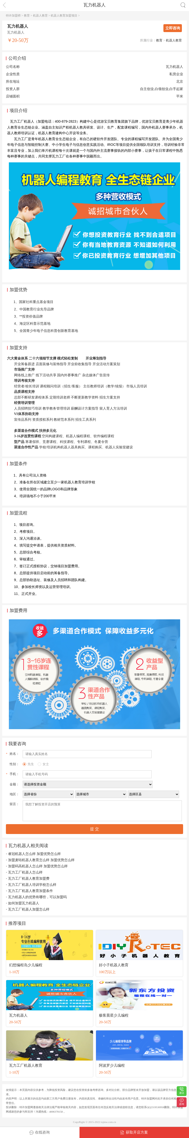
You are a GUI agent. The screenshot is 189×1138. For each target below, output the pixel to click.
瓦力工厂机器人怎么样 (25, 872)
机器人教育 (40, 15)
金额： (14, 784)
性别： (14, 764)
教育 (27, 15)
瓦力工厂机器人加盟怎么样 (28, 909)
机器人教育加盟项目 (64, 15)
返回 (4, 5)
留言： (14, 804)
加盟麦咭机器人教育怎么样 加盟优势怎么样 (41, 860)
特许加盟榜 (13, 15)
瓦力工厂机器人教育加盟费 (28, 878)
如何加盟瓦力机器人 (23, 903)
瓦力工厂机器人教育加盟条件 (30, 891)
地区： (14, 794)
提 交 (94, 829)
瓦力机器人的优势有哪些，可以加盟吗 (37, 897)
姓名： (14, 754)
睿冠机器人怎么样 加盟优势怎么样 (34, 854)
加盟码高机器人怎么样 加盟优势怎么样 (38, 866)
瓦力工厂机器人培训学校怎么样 (32, 885)
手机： (14, 774)
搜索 (183, 5)
